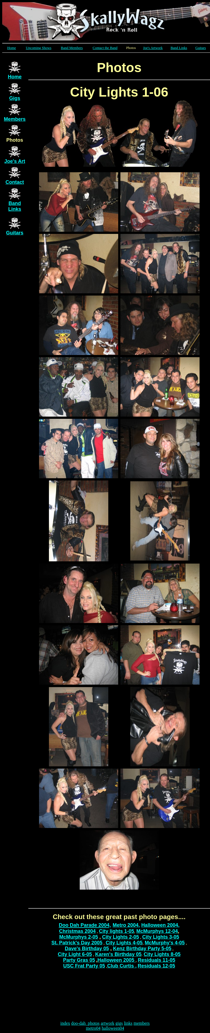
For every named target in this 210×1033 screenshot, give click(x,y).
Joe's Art (14, 161)
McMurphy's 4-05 (165, 942)
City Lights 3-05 (160, 937)
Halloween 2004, (160, 925)
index (65, 1023)
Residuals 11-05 (156, 960)
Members (15, 119)
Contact (14, 182)
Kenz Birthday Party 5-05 (142, 948)
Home (11, 48)
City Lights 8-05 (162, 954)
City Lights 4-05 (124, 942)
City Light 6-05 (75, 954)
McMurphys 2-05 (78, 937)
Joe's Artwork (152, 48)
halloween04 (113, 1028)
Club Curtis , (122, 966)
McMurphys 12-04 (157, 931)
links (128, 1023)
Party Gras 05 (79, 960)
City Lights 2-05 (120, 937)
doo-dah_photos (85, 1023)
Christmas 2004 (77, 931)
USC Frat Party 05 (84, 966)
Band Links (178, 48)
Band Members (72, 48)
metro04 (93, 1028)
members (142, 1023)
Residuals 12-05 (156, 966)
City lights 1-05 (116, 931)
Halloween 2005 (116, 960)
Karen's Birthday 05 (118, 954)
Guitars (200, 48)
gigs (119, 1023)
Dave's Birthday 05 (87, 948)
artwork (107, 1023)
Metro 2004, (126, 925)
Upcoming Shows (38, 48)
